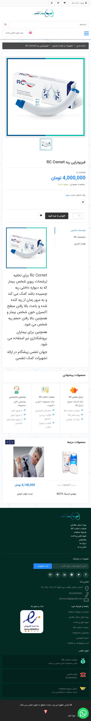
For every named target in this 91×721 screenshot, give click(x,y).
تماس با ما (82, 547)
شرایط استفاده (80, 532)
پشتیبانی (82, 540)
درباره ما (83, 543)
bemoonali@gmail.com (71, 599)
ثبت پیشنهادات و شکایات (78, 643)
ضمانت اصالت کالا (78, 529)
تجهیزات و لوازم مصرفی (62, 46)
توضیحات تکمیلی (78, 230)
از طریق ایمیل (16, 415)
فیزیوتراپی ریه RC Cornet (36, 46)
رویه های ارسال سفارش (79, 617)
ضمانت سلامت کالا (72, 411)
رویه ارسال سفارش (78, 525)
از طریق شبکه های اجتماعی (14, 421)
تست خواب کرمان (25, 494)
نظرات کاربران (79, 244)
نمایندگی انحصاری (43, 411)
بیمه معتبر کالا (74, 415)
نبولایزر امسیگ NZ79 (66, 494)
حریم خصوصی (82, 638)
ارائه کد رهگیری (73, 420)
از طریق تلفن (16, 411)
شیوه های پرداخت (78, 536)
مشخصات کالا (79, 237)
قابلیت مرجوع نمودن (45, 425)
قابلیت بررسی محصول (45, 417)
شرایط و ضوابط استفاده (78, 612)
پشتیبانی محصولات (80, 633)
